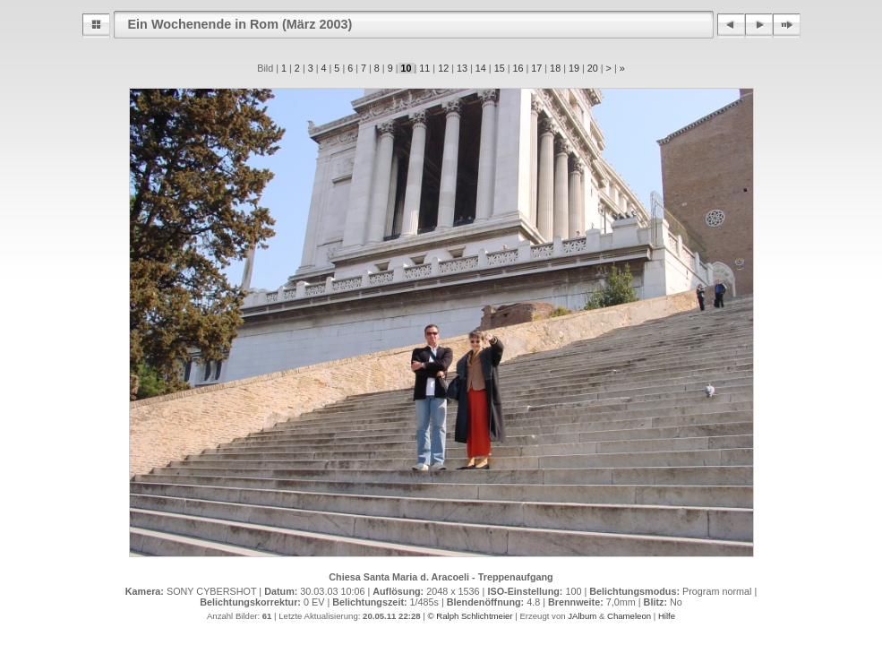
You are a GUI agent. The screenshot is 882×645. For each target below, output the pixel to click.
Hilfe (666, 616)
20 (593, 68)
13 (462, 68)
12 (443, 68)
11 (424, 68)
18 (555, 68)
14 (481, 68)
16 (518, 68)
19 (574, 68)
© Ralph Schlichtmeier (470, 616)
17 (536, 68)
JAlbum (582, 616)
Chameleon (629, 616)
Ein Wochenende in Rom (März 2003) (240, 24)
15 (500, 68)
